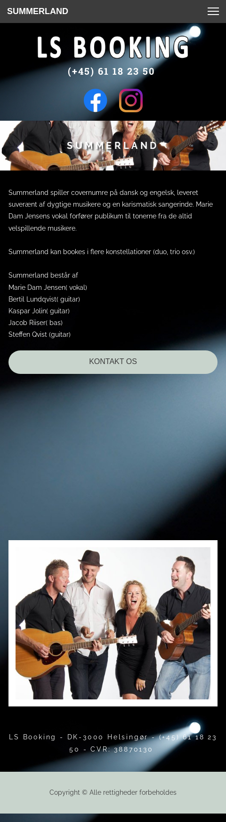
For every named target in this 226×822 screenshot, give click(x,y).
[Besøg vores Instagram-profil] (131, 100)
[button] (213, 11)
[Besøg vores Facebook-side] (95, 100)
